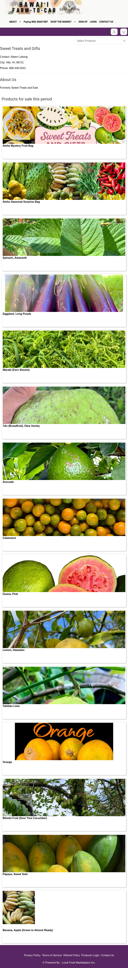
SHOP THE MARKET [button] (63, 21)
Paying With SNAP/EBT (36, 21)
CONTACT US (106, 21)
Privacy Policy (32, 955)
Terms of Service (52, 955)
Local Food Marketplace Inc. (79, 962)
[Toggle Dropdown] (114, 31)
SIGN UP (83, 21)
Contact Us (107, 955)
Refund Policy (71, 955)
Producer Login (90, 955)
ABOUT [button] (15, 21)
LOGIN (93, 21)
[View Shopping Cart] (123, 31)
